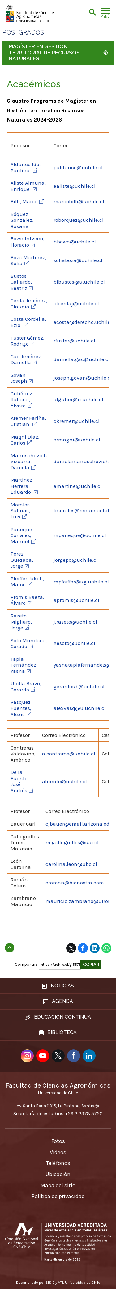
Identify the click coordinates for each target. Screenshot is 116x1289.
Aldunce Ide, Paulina (26, 167)
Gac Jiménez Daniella (26, 359)
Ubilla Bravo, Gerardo (26, 686)
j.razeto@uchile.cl (75, 622)
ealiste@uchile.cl (75, 186)
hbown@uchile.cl (75, 241)
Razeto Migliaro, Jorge (21, 621)
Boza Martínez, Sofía (28, 260)
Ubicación (58, 1174)
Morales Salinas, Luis (20, 510)
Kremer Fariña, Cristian (28, 421)
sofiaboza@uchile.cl (78, 260)
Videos (58, 1152)
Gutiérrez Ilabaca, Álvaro (21, 399)
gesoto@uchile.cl (74, 643)
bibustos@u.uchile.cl (79, 282)
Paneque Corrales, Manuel (21, 535)
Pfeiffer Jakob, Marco (27, 581)
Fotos (58, 1141)
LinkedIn (94, 948)
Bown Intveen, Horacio (28, 241)
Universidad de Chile (82, 1282)
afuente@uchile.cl (64, 781)
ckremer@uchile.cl (77, 421)
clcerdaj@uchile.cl (76, 303)
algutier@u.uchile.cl (78, 399)
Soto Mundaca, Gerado (29, 643)
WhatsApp (106, 948)
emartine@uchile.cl (78, 486)
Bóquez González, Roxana (22, 220)
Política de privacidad (58, 1196)
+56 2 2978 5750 (84, 1113)
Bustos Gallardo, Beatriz (21, 282)
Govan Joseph (19, 378)
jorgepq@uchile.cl (76, 560)
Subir (9, 946)
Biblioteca (58, 1032)
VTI (60, 1282)
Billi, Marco (24, 201)
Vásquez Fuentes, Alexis (21, 708)
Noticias (58, 986)
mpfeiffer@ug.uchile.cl (81, 581)
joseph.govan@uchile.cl (83, 378)
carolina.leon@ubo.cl (71, 864)
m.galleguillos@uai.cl (72, 842)
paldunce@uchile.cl (78, 167)
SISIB (49, 1282)
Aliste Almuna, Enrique (28, 186)
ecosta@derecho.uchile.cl (85, 322)
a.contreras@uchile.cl (68, 753)
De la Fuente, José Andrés (20, 781)
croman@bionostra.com (74, 882)
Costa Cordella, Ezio (28, 322)
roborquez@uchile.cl (79, 220)
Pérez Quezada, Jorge (22, 560)
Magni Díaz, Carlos (25, 440)
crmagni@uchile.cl (77, 439)
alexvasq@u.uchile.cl (80, 708)
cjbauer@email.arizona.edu (79, 824)
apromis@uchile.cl (76, 600)
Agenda (58, 1001)
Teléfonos (58, 1163)
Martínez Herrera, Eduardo (21, 486)
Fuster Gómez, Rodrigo (27, 341)
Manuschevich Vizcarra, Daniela (29, 461)
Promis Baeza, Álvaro (27, 600)
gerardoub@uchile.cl (79, 686)
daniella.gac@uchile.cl (82, 359)
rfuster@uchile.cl (74, 340)
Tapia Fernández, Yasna (24, 665)
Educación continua (58, 1017)
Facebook (83, 948)
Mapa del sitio (58, 1185)
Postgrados (23, 32)
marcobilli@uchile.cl (79, 201)
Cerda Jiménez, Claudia (29, 303)
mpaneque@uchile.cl (80, 535)
